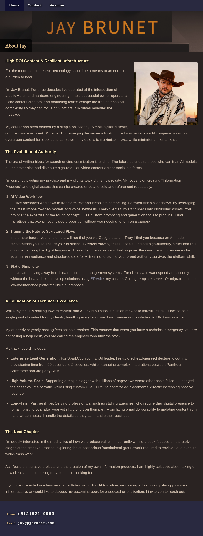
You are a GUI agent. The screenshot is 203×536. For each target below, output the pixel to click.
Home (14, 5)
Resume (57, 5)
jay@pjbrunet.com (36, 523)
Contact (34, 5)
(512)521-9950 (36, 514)
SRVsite (97, 279)
